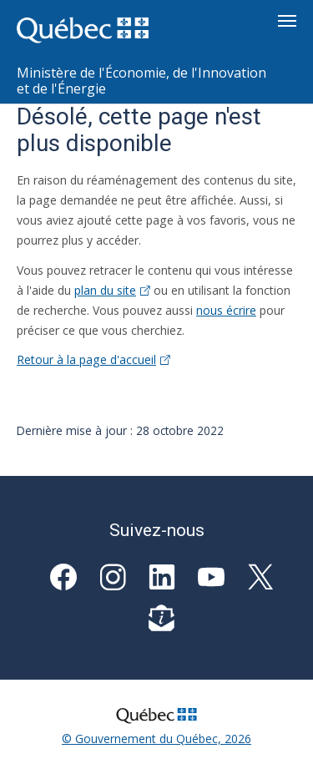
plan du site (112, 290)
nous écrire (226, 310)
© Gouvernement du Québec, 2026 (156, 738)
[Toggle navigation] (287, 21)
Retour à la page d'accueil (93, 359)
